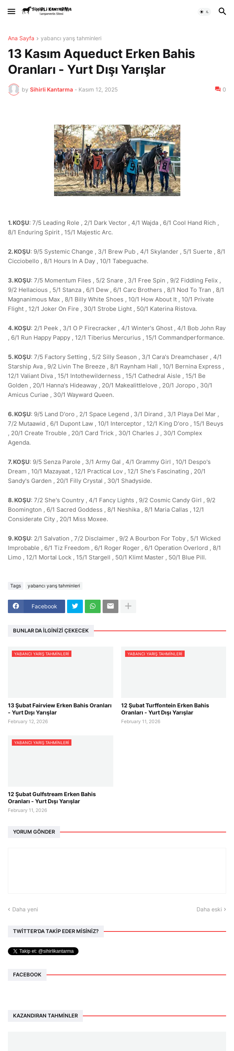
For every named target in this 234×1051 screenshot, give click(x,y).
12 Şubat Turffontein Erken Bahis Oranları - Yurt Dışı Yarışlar (165, 709)
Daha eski (209, 909)
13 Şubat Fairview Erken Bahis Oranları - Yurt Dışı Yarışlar (60, 709)
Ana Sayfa (21, 38)
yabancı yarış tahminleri (71, 38)
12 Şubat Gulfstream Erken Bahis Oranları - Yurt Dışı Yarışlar (52, 797)
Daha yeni (25, 909)
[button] (11, 12)
